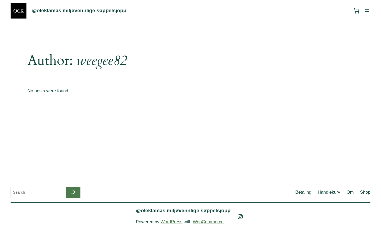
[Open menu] (367, 10)
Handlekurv (329, 192)
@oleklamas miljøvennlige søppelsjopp (79, 10)
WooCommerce (208, 221)
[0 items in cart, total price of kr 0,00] (356, 10)
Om (350, 192)
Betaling (303, 192)
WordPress (172, 221)
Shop (365, 192)
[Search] (73, 192)
